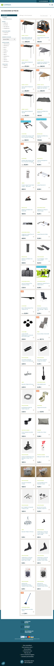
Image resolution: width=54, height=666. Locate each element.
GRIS (5, 49)
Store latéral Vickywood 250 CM (27, 62)
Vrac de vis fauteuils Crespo (26, 483)
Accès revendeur (43, 1)
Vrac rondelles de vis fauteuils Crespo (42, 483)
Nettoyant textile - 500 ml (43, 456)
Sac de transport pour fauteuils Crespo (27, 284)
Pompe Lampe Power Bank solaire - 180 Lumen (28, 185)
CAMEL (5, 59)
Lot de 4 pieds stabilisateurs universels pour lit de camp (27, 335)
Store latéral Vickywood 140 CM (27, 112)
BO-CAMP (6, 24)
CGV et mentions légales (27, 654)
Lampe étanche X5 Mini (42, 234)
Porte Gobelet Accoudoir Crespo (27, 432)
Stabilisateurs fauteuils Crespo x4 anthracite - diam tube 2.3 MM (27, 559)
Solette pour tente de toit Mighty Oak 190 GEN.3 (43, 62)
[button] (3, 663)
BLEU (5, 47)
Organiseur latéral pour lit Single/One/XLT (28, 235)
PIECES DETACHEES (8, 19)
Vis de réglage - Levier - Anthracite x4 (42, 259)
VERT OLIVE (6, 61)
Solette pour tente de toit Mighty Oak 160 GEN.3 (43, 87)
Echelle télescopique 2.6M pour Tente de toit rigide (28, 136)
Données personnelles (27, 656)
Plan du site (27, 653)
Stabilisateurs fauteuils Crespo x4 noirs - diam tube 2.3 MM (42, 533)
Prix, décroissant (45, 16)
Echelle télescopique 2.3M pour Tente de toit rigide (28, 161)
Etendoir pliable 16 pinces (28, 531)
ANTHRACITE (6, 56)
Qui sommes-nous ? (27, 647)
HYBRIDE (6, 65)
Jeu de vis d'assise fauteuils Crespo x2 (41, 507)
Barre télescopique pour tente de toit (27, 308)
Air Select (6, 34)
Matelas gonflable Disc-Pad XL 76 (42, 112)
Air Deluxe (6, 32)
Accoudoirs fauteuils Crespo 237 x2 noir (42, 360)
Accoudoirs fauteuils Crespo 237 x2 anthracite (27, 360)
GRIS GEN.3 (6, 45)
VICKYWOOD (6, 28)
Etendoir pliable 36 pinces (28, 384)
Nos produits (27, 649)
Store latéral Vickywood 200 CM (27, 87)
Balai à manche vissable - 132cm (27, 610)
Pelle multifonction (41, 384)
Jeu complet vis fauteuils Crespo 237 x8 (27, 507)
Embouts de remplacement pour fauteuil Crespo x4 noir (42, 585)
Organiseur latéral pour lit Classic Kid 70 (43, 284)
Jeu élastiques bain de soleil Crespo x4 (27, 408)
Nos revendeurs (27, 645)
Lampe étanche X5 (41, 185)
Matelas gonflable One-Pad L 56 (27, 259)
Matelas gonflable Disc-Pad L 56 (42, 136)
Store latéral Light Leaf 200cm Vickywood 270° (27, 38)
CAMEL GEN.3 (6, 43)
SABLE (5, 54)
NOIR (5, 52)
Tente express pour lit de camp (43, 38)
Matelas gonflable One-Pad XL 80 (27, 210)
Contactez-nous (27, 651)
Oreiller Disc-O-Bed (41, 432)
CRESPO (6, 23)
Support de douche (41, 407)
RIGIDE (5, 67)
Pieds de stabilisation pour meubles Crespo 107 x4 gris (28, 458)
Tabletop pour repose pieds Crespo (42, 210)
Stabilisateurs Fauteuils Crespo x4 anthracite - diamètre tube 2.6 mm (42, 559)
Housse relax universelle (43, 333)
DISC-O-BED (6, 26)
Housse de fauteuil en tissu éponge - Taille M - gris (42, 309)
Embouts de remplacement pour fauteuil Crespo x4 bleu (27, 585)
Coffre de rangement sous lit (42, 161)
